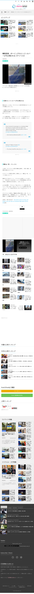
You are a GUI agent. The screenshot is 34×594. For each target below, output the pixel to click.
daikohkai (10, 25)
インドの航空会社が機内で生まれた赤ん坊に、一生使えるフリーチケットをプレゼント (29, 22)
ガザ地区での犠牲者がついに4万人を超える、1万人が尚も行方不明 (29, 498)
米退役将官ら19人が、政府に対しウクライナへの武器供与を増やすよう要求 (12, 35)
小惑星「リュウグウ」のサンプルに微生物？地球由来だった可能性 (18, 531)
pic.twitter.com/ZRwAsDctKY (12, 146)
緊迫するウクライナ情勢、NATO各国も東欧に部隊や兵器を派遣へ (13, 449)
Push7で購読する (17, 391)
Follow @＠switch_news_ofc (25, 546)
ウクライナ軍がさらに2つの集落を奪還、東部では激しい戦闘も (8, 434)
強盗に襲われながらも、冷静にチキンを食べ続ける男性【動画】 (18, 516)
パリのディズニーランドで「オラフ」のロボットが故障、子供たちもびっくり (29, 29)
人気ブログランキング (4, 409)
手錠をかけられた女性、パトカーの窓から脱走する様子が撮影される (20, 366)
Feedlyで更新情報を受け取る (17, 395)
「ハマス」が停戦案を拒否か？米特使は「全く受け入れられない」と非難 (29, 35)
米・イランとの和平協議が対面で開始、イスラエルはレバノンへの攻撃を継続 (8, 477)
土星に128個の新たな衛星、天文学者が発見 (12, 27)
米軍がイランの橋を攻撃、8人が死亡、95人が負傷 (13, 261)
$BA (19, 144)
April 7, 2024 (23, 134)
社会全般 (20, 24)
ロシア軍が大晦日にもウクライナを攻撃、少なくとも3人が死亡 (28, 424)
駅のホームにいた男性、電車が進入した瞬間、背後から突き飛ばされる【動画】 (20, 377)
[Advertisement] (17, 48)
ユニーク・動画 (20, 30)
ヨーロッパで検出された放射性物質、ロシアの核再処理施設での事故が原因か (20, 527)
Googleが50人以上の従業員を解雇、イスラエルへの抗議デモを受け (29, 486)
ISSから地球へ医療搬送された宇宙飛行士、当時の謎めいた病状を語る (20, 361)
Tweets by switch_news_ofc (17, 543)
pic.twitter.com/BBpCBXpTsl (11, 132)
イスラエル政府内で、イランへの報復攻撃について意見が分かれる (12, 492)
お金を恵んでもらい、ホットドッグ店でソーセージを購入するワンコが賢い (20, 521)
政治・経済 (20, 432)
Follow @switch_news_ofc (22, 249)
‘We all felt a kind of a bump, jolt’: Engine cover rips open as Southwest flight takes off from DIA (16, 201)
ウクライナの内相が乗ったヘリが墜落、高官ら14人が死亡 (28, 449)
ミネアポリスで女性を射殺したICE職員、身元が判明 (16, 511)
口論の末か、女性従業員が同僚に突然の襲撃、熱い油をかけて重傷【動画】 (20, 357)
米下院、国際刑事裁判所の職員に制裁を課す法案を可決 (28, 479)
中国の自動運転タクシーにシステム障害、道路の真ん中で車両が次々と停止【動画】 (20, 372)
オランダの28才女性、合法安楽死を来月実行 (21, 308)
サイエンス (2, 30)
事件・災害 (2, 24)
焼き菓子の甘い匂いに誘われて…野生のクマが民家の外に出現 (12, 22)
